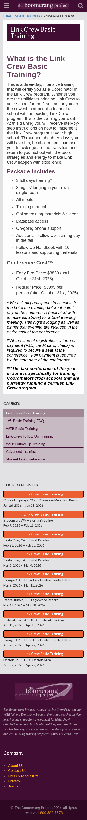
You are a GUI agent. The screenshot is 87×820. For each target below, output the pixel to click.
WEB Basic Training (22, 428)
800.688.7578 (51, 812)
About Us (15, 765)
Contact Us (17, 770)
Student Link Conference (25, 459)
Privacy (14, 781)
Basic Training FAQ (25, 420)
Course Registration (27, 15)
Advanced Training (21, 451)
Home (7, 15)
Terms (13, 786)
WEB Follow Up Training (25, 443)
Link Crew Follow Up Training (29, 436)
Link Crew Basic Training (25, 413)
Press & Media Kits (23, 775)
